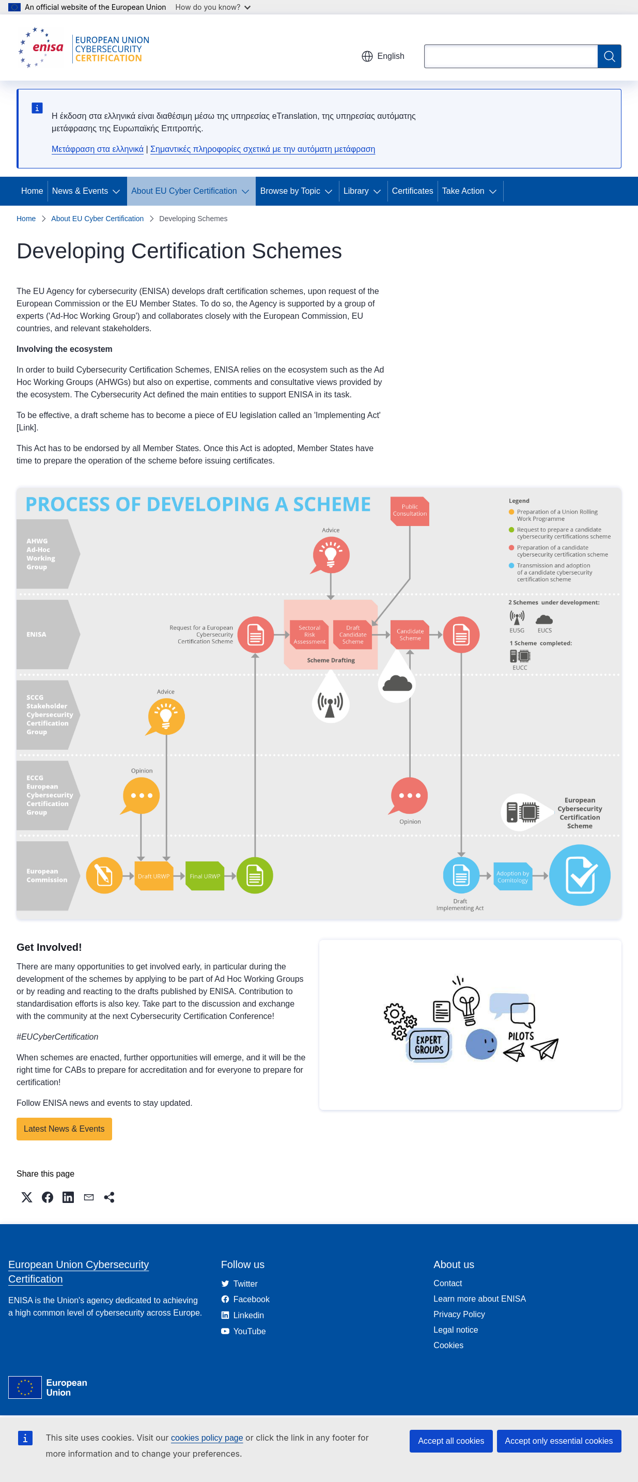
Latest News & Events (64, 1128)
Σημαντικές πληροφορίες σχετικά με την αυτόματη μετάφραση (262, 149)
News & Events (80, 191)
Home (32, 191)
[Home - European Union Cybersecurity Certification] (87, 47)
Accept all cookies (451, 1441)
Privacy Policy (459, 1314)
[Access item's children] (118, 191)
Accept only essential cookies (559, 1441)
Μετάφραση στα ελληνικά (98, 149)
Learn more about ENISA (479, 1298)
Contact (447, 1283)
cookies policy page (207, 1437)
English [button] (382, 56)
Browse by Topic (290, 191)
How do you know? (213, 7)
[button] (27, 1197)
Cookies (448, 1345)
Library (356, 191)
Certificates (412, 191)
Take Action (463, 191)
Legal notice (455, 1329)
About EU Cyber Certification (184, 191)
